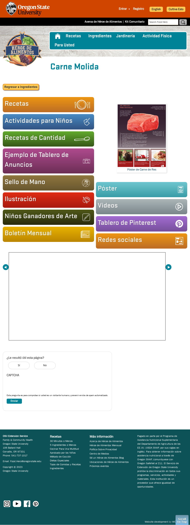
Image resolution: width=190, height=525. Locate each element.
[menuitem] (58, 36)
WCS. (175, 521)
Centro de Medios (99, 453)
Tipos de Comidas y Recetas (65, 464)
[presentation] (35, 386)
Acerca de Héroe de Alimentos (103, 22)
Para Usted (64, 45)
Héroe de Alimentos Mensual (105, 445)
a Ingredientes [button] (20, 87)
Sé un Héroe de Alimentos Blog (107, 457)
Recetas (73, 36)
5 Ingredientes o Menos (63, 445)
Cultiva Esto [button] (176, 9)
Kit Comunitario (134, 22)
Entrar (123, 9)
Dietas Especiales (59, 460)
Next (168, 267)
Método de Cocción (60, 456)
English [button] (156, 9)
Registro (138, 9)
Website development (156, 521)
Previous (6, 267)
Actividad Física (157, 36)
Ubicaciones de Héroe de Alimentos (109, 462)
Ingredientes (100, 36)
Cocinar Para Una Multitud (64, 448)
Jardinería (125, 36)
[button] (47, 104)
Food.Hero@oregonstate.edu (25, 461)
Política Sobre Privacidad (103, 449)
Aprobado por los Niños (63, 452)
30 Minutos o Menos (61, 441)
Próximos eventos (99, 466)
